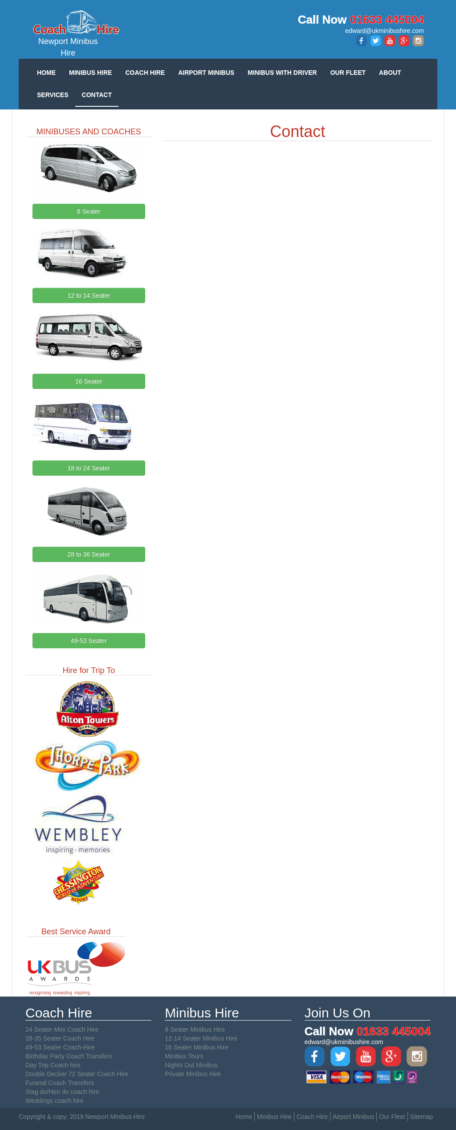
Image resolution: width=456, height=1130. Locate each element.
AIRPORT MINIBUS (206, 72)
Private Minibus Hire (192, 1074)
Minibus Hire (274, 1116)
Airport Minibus (353, 1116)
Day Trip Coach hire (53, 1065)
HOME (46, 72)
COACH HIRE (145, 72)
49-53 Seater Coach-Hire (60, 1047)
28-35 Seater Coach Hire (59, 1038)
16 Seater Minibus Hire (196, 1047)
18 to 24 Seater (88, 468)
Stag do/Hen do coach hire (62, 1091)
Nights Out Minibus (191, 1065)
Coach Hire (312, 1116)
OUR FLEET (348, 72)
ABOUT (390, 72)
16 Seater (88, 381)
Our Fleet (392, 1116)
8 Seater (89, 211)
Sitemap (421, 1116)
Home (244, 1116)
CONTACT (97, 94)
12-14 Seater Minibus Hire (201, 1038)
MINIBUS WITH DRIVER (282, 72)
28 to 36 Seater (88, 554)
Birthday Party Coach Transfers (68, 1056)
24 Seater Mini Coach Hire (61, 1029)
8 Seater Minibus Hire (195, 1029)
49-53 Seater (89, 640)
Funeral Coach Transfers (59, 1082)
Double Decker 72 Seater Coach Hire (76, 1074)
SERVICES (53, 94)
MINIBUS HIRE (90, 72)
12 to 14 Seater (88, 295)
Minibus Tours (184, 1056)
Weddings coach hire (54, 1100)
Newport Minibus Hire (68, 33)
